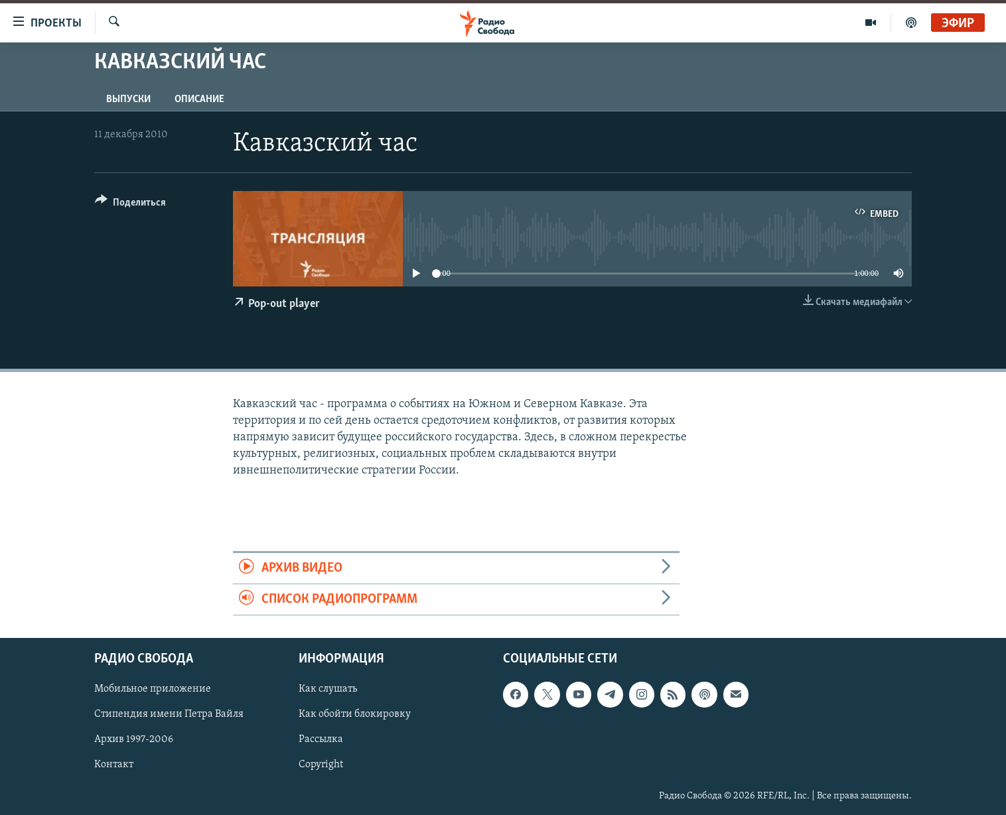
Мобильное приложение (152, 689)
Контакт (113, 765)
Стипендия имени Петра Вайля (169, 715)
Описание (199, 99)
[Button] (130, 204)
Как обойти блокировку (355, 715)
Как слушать (328, 689)
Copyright (321, 765)
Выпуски (128, 99)
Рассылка (321, 740)
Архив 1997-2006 (133, 740)
